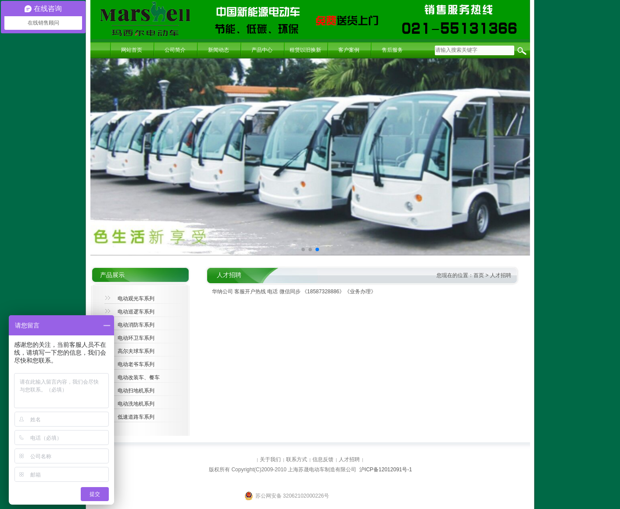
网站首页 (131, 50)
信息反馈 (322, 459)
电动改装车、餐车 (139, 377)
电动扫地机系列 (136, 391)
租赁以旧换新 (305, 50)
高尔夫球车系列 (136, 351)
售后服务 (392, 50)
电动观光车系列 (136, 298)
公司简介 (175, 50)
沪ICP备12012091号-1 (385, 469)
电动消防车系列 (136, 325)
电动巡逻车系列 (136, 312)
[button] (303, 249)
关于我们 (270, 459)
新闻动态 (218, 50)
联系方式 (296, 459)
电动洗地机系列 (136, 404)
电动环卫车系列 (136, 338)
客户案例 (348, 50)
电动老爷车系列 (136, 364)
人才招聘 (500, 275)
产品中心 (261, 50)
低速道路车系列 (136, 417)
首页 (478, 275)
